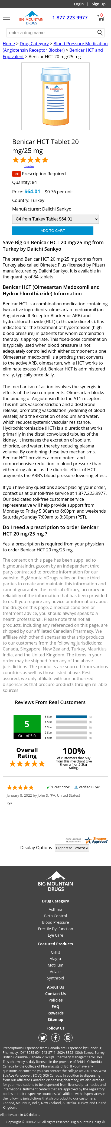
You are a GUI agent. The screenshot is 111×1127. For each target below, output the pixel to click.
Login (79, 3)
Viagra (55, 958)
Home (9, 44)
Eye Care (55, 935)
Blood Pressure (55, 922)
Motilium (55, 965)
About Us (55, 987)
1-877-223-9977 (70, 17)
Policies (55, 1000)
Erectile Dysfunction (55, 928)
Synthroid (55, 978)
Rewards (55, 1013)
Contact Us (55, 993)
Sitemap (55, 1019)
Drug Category (34, 44)
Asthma (55, 909)
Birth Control (55, 915)
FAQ (56, 1006)
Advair (55, 971)
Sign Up (99, 3)
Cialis (55, 952)
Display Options (36, 847)
